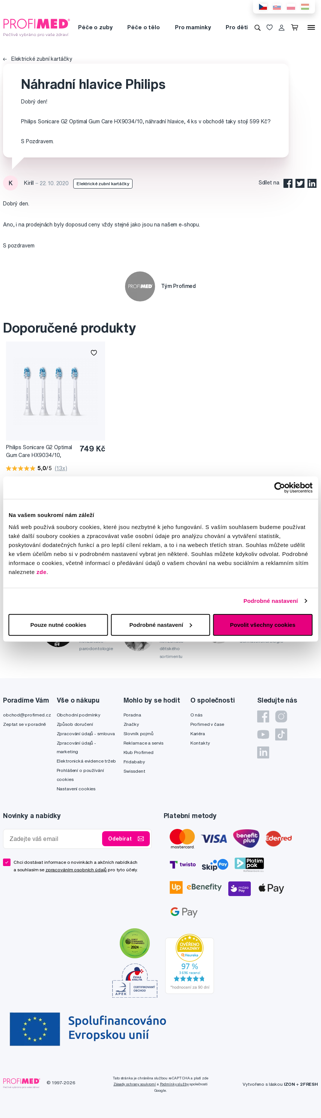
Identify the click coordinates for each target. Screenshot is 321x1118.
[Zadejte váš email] (54, 839)
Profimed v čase (207, 724)
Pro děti (237, 27)
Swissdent (134, 771)
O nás (196, 714)
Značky (131, 724)
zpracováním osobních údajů (76, 869)
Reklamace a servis (143, 742)
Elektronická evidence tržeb (86, 760)
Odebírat (126, 839)
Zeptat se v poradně (24, 724)
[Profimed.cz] (37, 27)
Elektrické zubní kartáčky (37, 58)
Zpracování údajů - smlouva (86, 733)
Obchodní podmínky (79, 714)
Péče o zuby (95, 27)
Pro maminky (193, 27)
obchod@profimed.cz (27, 714)
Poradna (132, 714)
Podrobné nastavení (270, 601)
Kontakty (200, 742)
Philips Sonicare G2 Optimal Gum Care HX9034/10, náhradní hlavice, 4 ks (39, 452)
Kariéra (197, 733)
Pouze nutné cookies (58, 624)
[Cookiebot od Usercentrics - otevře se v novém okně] (279, 487)
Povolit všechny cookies (262, 624)
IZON (289, 1084)
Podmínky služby (174, 1084)
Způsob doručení (75, 724)
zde (41, 571)
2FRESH (309, 1084)
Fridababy (134, 761)
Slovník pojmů (139, 733)
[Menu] (311, 27)
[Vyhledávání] (257, 27)
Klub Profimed (139, 752)
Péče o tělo (143, 27)
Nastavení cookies (76, 788)
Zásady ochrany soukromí (134, 1084)
